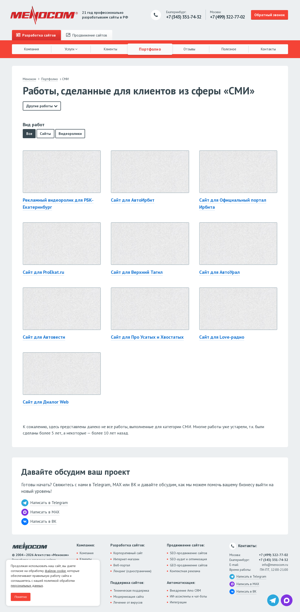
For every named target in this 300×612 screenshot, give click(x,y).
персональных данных (27, 585)
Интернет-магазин (126, 559)
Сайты (45, 133)
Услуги (71, 49)
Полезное (228, 49)
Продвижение (86, 35)
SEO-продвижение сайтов (188, 553)
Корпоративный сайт (127, 553)
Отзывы (189, 49)
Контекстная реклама (185, 571)
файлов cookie (55, 571)
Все (29, 133)
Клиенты (110, 49)
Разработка (36, 35)
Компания (31, 49)
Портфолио (150, 49)
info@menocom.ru (275, 565)
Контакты (268, 49)
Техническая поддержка (131, 590)
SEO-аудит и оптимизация (188, 559)
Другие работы (39, 106)
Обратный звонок (269, 14)
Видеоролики (70, 133)
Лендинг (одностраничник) (132, 571)
